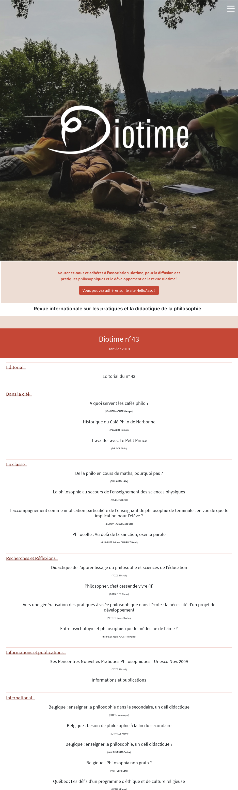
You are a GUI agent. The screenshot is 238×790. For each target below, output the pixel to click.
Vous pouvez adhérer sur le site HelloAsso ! (119, 290)
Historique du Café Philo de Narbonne (119, 422)
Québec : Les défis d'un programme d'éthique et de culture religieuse (119, 781)
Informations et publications (119, 680)
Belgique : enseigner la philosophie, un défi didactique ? (119, 744)
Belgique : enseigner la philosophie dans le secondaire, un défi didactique (119, 707)
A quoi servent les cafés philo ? (119, 403)
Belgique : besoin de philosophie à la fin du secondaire (119, 725)
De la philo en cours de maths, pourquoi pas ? (119, 473)
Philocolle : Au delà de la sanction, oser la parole (119, 534)
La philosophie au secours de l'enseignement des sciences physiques (119, 492)
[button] (231, 7)
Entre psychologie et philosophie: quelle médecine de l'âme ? (119, 628)
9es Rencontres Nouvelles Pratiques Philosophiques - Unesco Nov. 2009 (119, 661)
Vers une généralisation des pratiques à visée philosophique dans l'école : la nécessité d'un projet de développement (119, 607)
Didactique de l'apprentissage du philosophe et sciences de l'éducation (119, 567)
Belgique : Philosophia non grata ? (119, 763)
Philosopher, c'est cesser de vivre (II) (119, 586)
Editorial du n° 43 (119, 376)
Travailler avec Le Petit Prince (119, 440)
